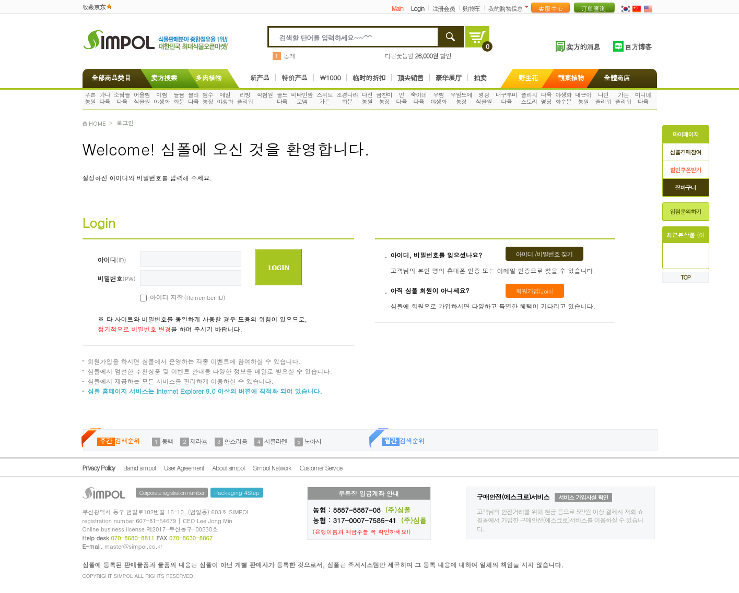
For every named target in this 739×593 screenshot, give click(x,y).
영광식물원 (484, 98)
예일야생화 (225, 98)
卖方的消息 (583, 46)
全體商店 (617, 77)
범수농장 (208, 98)
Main (397, 8)
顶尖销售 (410, 77)
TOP (685, 277)
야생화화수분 (563, 98)
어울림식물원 (142, 98)
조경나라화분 (347, 98)
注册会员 (443, 8)
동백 (289, 55)
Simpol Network (272, 467)
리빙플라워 (245, 98)
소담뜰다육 (122, 98)
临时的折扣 (369, 77)
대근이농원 (583, 98)
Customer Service (320, 467)
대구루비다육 (507, 98)
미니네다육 (643, 98)
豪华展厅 (449, 77)
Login (417, 8)
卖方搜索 (163, 77)
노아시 (312, 441)
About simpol (228, 467)
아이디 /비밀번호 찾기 (544, 253)
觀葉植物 (571, 77)
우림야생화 (438, 98)
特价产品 (294, 77)
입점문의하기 (685, 211)
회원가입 (535, 290)
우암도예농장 (461, 98)
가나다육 (104, 98)
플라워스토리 (529, 98)
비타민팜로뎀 (302, 98)
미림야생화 (162, 98)
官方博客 (638, 46)
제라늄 (198, 441)
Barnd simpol (139, 467)
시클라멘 (275, 441)
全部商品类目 (109, 77)
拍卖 (480, 77)
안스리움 (235, 441)
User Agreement (184, 467)
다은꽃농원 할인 (418, 55)
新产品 (260, 77)
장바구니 (685, 187)
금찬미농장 (384, 98)
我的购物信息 (505, 8)
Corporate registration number (171, 493)
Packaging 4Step (237, 493)
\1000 (330, 77)
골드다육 (282, 98)
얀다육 (401, 98)
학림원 (265, 95)
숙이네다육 (418, 98)
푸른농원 (90, 98)
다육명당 (546, 98)
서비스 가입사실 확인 (583, 497)
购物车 (471, 8)
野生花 (528, 77)
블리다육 (193, 98)
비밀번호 (117, 278)
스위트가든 (324, 98)
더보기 (529, 7)
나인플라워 (603, 98)
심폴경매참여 (685, 152)
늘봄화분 (178, 98)
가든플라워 (623, 98)
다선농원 (367, 98)
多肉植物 (208, 77)
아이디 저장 (176, 297)
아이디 (112, 259)
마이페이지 (686, 134)
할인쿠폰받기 (685, 170)
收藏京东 (94, 6)
